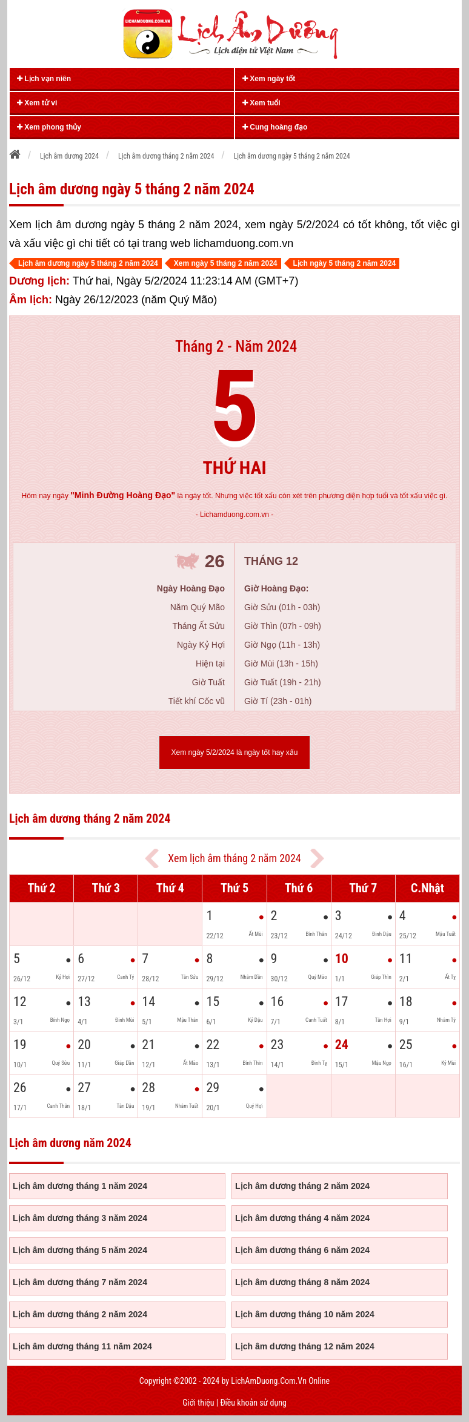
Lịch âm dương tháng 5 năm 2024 (80, 1250)
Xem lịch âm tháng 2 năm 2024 (234, 858)
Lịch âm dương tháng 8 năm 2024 (302, 1282)
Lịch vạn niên (44, 78)
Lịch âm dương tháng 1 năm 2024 (80, 1186)
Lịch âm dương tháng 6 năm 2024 (302, 1250)
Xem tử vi (37, 103)
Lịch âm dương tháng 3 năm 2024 (80, 1218)
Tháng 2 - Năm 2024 (236, 346)
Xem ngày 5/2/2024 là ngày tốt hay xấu (234, 752)
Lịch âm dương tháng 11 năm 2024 (82, 1346)
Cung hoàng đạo (274, 127)
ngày (114, 496)
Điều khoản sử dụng (253, 1402)
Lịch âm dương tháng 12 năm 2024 (304, 1346)
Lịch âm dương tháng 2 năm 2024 (302, 1186)
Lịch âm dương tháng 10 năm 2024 (304, 1314)
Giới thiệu (198, 1402)
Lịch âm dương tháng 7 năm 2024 (80, 1282)
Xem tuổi (261, 103)
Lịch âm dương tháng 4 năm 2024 (302, 1218)
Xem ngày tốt (268, 78)
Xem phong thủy (49, 127)
